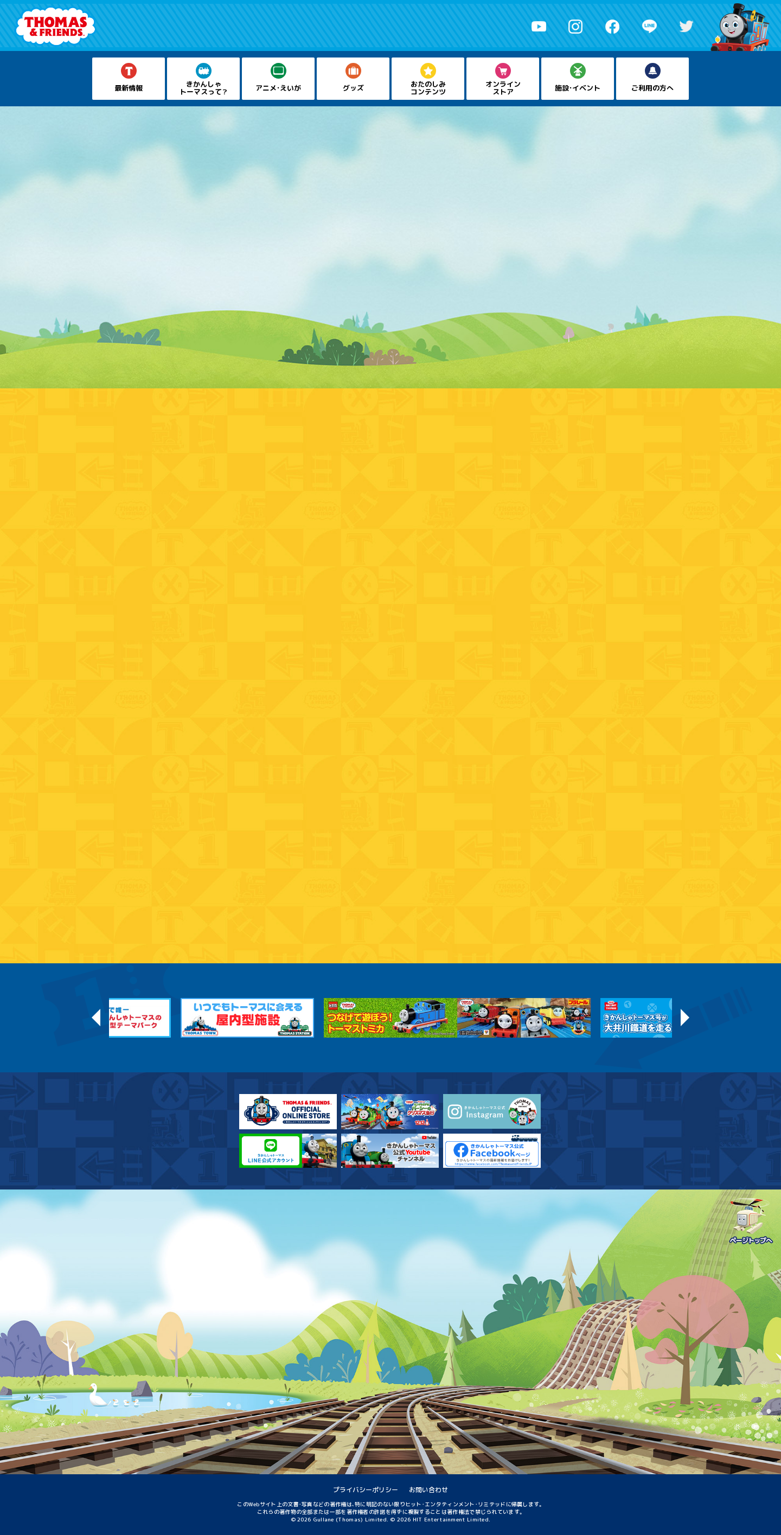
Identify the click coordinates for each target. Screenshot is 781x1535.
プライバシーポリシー (365, 1489)
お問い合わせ (428, 1489)
